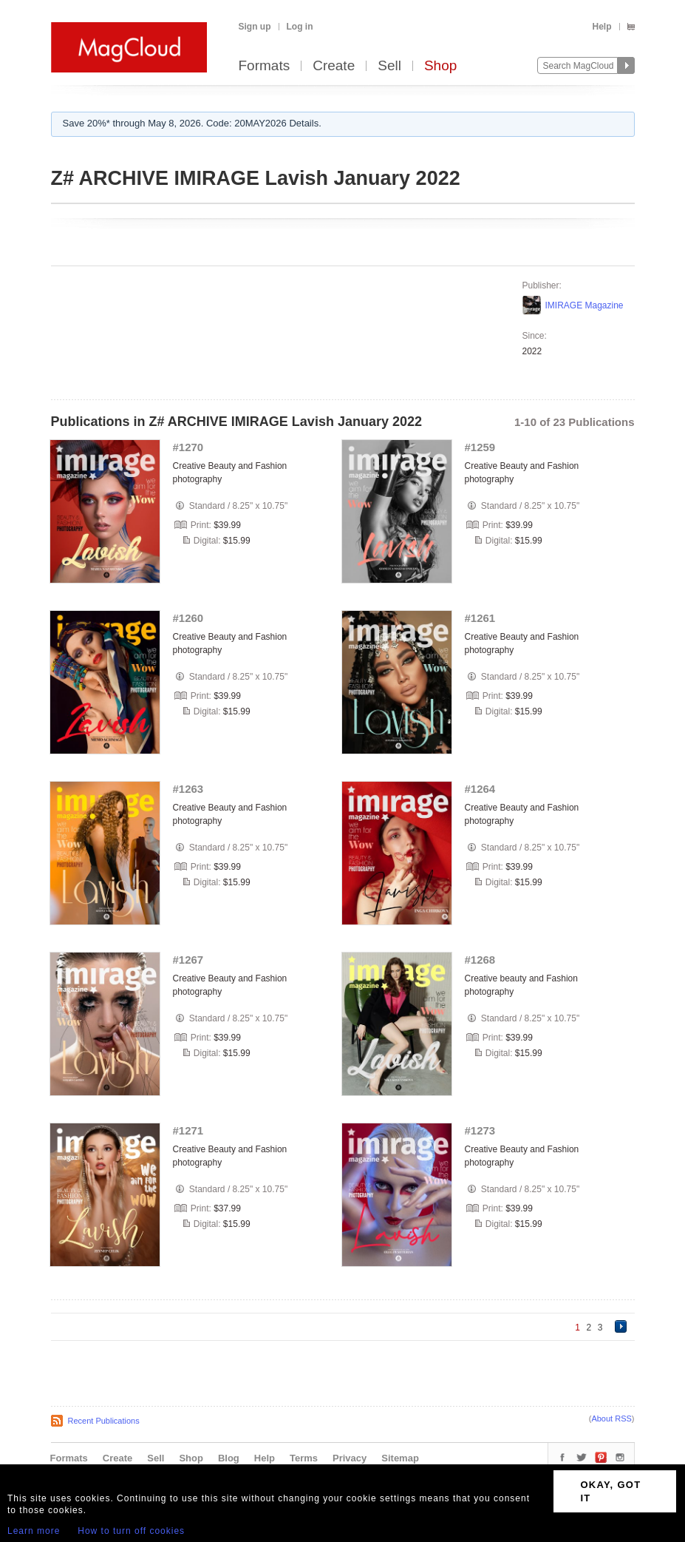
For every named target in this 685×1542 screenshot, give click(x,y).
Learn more (33, 1531)
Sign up (255, 26)
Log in (300, 26)
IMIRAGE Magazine (584, 305)
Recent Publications (104, 1420)
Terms (304, 1458)
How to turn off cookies (131, 1531)
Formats (264, 66)
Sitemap (400, 1458)
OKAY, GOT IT (610, 1491)
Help (601, 26)
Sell (389, 66)
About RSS (611, 1418)
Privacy (350, 1458)
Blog (228, 1458)
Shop (440, 66)
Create (334, 66)
